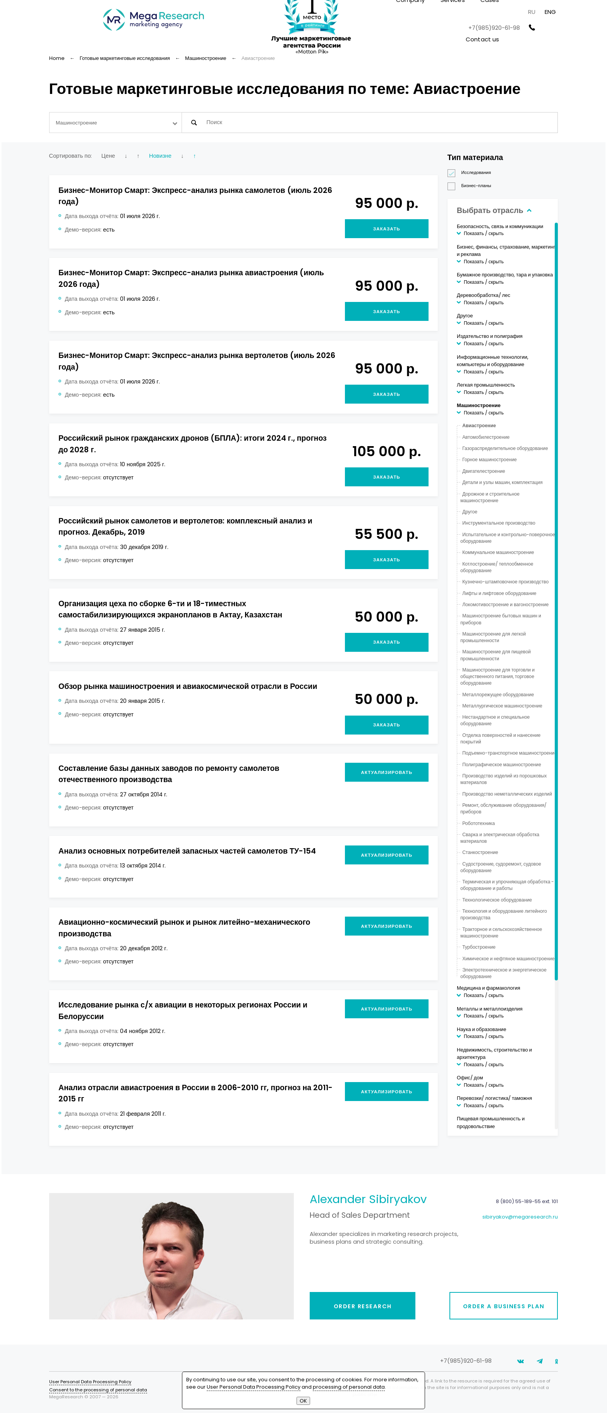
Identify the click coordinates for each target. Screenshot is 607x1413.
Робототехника (478, 823)
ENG (550, 12)
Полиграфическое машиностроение (501, 764)
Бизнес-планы (472, 185)
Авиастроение (479, 425)
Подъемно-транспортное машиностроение (509, 753)
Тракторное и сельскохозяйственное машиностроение (501, 932)
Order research (363, 1306)
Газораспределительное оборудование (505, 448)
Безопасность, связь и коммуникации (500, 226)
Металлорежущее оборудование (498, 694)
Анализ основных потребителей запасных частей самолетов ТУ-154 (187, 850)
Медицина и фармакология (488, 988)
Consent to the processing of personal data (98, 1390)
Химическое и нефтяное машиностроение (508, 958)
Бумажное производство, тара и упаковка (505, 274)
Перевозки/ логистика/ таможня (494, 1098)
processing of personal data (349, 1387)
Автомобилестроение (485, 437)
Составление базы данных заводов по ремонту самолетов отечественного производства (168, 774)
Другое (465, 315)
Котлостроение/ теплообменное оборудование (496, 567)
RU (531, 12)
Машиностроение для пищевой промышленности (495, 654)
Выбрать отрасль (493, 210)
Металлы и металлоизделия (490, 1008)
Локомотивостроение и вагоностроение (505, 604)
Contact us (482, 39)
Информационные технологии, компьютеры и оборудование (492, 360)
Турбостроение (479, 947)
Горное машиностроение (489, 459)
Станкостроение (480, 852)
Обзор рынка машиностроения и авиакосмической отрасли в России (187, 686)
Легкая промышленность (486, 385)
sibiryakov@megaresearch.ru (520, 1216)
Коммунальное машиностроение (498, 552)
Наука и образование (481, 1029)
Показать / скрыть (484, 233)
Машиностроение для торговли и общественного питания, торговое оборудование (497, 676)
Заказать (386, 229)
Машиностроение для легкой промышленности (493, 637)
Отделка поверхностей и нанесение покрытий (500, 738)
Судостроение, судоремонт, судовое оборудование (500, 867)
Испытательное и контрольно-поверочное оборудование (507, 537)
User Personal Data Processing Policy (90, 1382)
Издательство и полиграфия (490, 336)
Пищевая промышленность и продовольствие (491, 1122)
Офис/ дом (470, 1077)
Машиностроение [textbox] (76, 122)
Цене (108, 156)
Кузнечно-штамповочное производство (505, 581)
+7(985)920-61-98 (494, 28)
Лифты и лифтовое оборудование (499, 593)
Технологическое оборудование (497, 900)
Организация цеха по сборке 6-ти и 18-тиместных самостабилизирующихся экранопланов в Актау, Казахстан (170, 609)
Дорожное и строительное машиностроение (490, 497)
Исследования (472, 172)
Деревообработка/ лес (483, 295)
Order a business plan (504, 1306)
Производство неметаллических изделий (507, 794)
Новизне (160, 156)
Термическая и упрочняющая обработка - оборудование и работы (507, 884)
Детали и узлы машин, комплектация (502, 482)
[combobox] (115, 122)
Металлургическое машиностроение (502, 705)
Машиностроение (479, 405)
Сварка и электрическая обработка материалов (499, 837)
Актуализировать (387, 772)
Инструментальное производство (498, 523)
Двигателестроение (483, 471)
